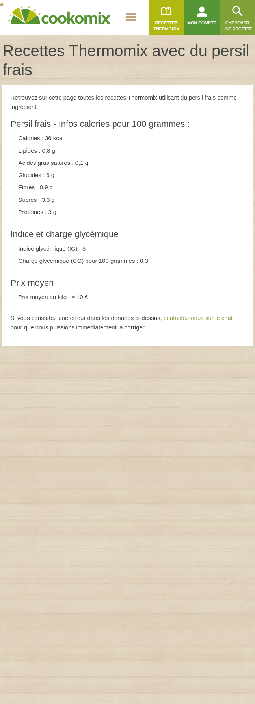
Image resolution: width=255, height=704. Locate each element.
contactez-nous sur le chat (198, 317)
